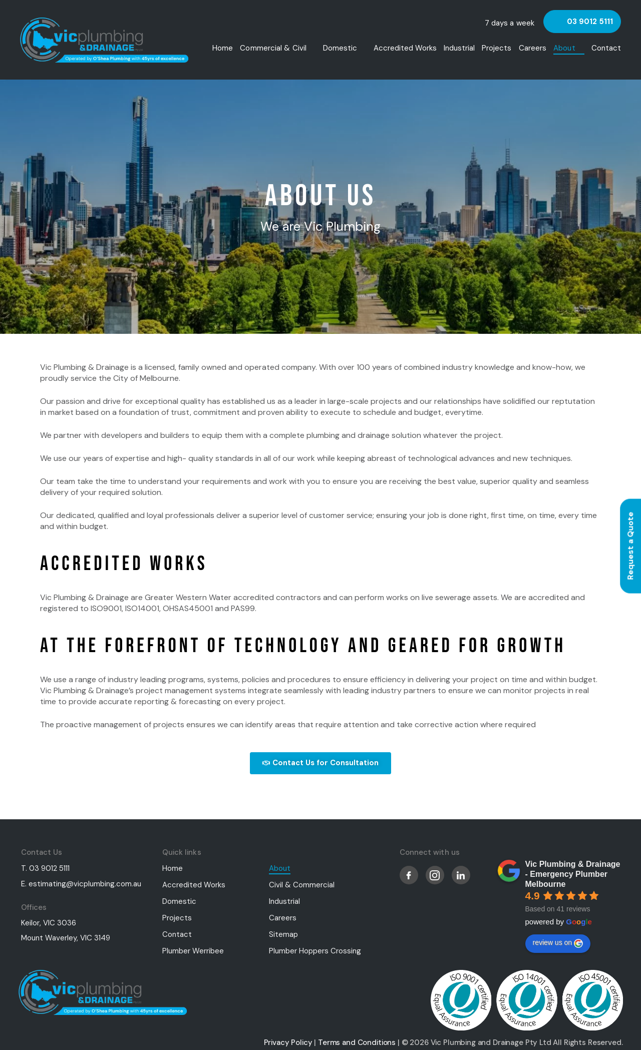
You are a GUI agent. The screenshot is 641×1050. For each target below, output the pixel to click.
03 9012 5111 (590, 22)
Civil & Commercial (302, 884)
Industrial (459, 48)
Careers (532, 48)
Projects (496, 48)
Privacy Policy (288, 1041)
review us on (558, 942)
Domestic (340, 48)
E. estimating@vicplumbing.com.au (81, 883)
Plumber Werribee (193, 950)
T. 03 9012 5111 (45, 867)
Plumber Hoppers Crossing (315, 950)
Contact (606, 48)
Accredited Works (405, 48)
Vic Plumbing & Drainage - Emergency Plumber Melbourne (572, 873)
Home (222, 48)
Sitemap (283, 933)
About (564, 48)
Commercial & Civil (273, 48)
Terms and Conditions (357, 1041)
